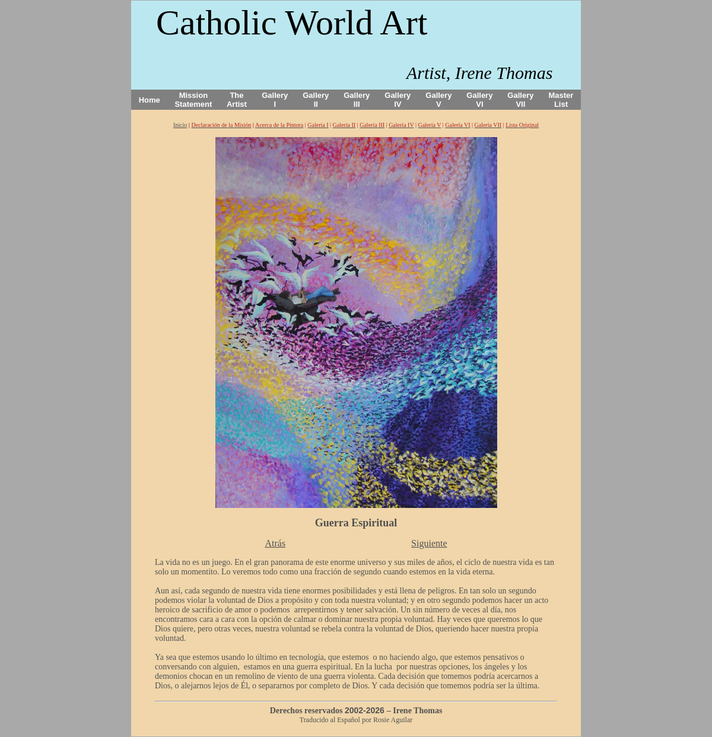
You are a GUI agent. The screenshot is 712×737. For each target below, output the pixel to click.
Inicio (180, 125)
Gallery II (316, 100)
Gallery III (357, 100)
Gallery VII (520, 100)
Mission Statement (193, 100)
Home (149, 100)
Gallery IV (397, 100)
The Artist (237, 100)
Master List (561, 100)
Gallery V (438, 100)
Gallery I (275, 100)
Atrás (275, 543)
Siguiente (429, 543)
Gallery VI (479, 100)
